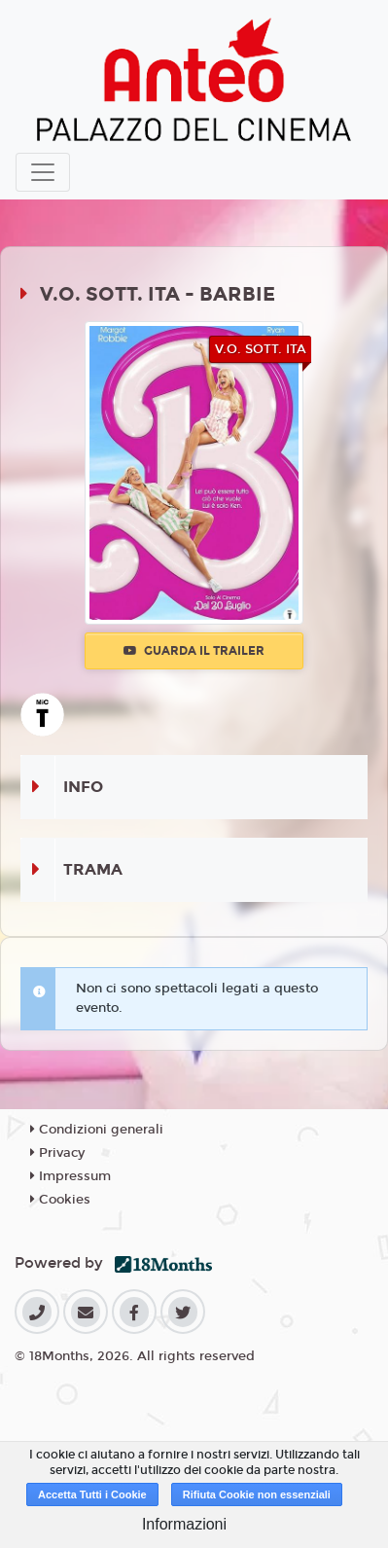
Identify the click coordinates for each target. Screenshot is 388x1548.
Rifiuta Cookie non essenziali (257, 1494)
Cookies (60, 1199)
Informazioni (184, 1524)
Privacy (57, 1153)
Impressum (70, 1176)
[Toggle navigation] (43, 172)
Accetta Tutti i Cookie (92, 1494)
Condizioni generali (96, 1129)
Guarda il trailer (194, 651)
